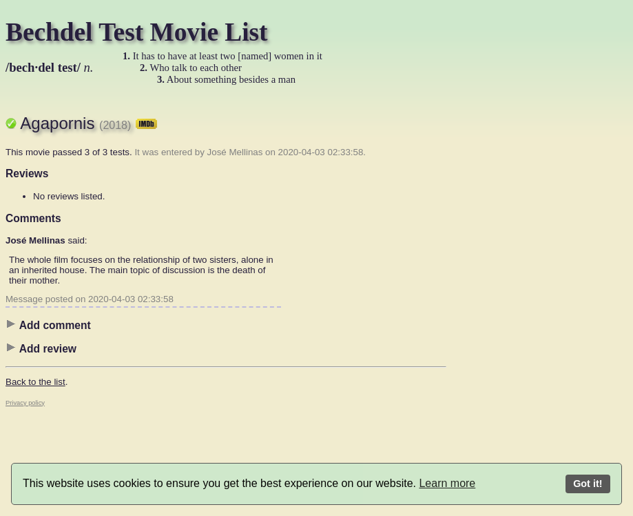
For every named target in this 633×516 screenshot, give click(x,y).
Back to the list (35, 382)
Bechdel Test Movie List (137, 32)
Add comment (48, 325)
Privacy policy (25, 402)
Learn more (447, 483)
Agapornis (88, 123)
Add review (41, 348)
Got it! (587, 483)
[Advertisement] (501, 307)
